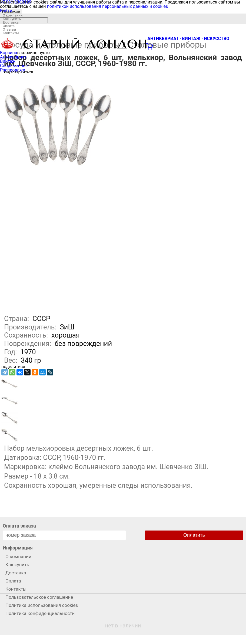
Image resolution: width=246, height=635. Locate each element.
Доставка (11, 22)
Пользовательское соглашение (39, 597)
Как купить (12, 19)
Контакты (11, 33)
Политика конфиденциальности (40, 613)
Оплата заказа (19, 526)
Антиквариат (13, 57)
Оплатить (194, 535)
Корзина (8, 52)
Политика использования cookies (41, 605)
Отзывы (9, 29)
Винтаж (7, 61)
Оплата (9, 26)
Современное (14, 65)
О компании (12, 15)
